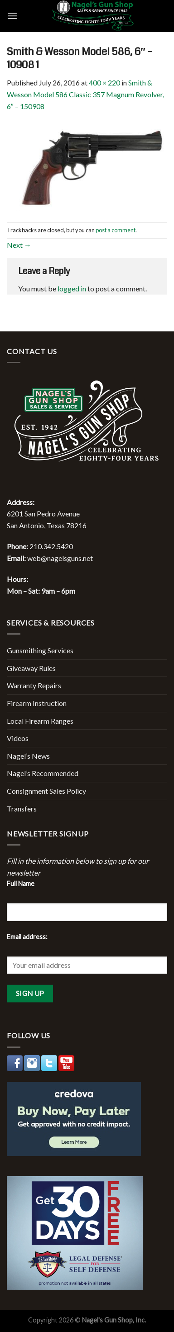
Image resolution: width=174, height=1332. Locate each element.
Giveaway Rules (31, 668)
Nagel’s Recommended (42, 773)
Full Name (20, 883)
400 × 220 (104, 82)
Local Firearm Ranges (40, 720)
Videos (18, 738)
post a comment (115, 230)
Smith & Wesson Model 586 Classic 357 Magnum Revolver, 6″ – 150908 (85, 94)
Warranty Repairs (34, 685)
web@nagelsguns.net (60, 558)
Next (19, 244)
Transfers (22, 808)
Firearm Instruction (37, 703)
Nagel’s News (28, 755)
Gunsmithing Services (40, 650)
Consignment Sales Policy (46, 790)
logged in (72, 288)
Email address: (27, 937)
